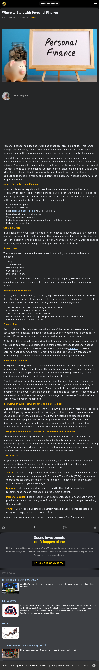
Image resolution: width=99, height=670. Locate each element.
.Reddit (73, 348)
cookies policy (80, 665)
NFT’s (5, 623)
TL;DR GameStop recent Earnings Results (25, 645)
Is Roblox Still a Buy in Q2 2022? (20, 579)
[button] (94, 665)
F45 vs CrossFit (10, 600)
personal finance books (23, 211)
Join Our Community (48, 563)
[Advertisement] (49, 121)
